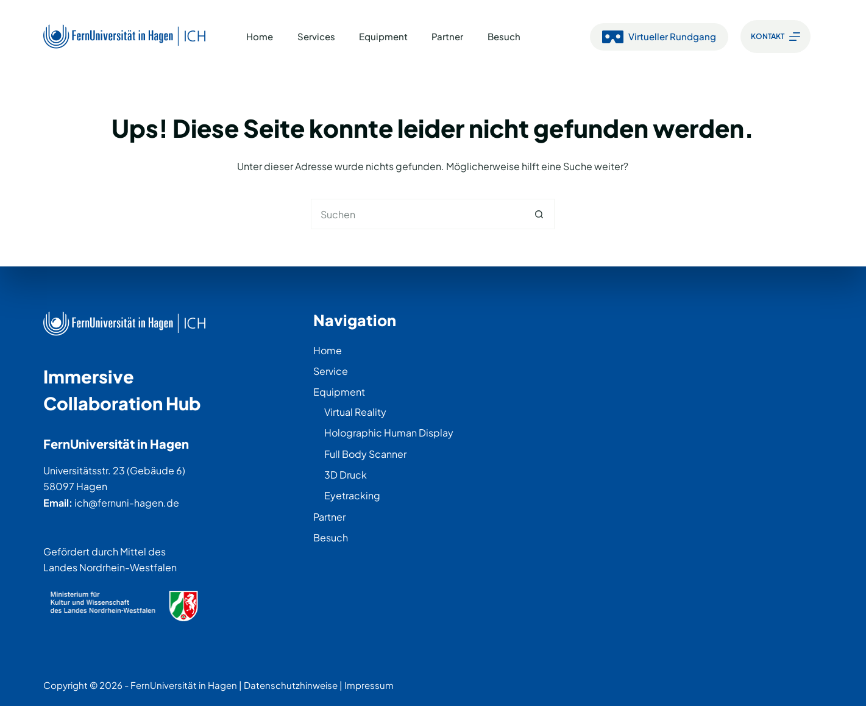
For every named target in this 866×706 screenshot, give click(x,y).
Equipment (383, 36)
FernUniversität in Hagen (183, 685)
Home (259, 36)
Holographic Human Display (388, 432)
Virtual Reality (355, 411)
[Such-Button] (539, 214)
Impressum (369, 685)
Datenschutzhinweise (291, 685)
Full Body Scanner (365, 453)
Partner (447, 36)
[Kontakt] (775, 36)
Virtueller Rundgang (659, 37)
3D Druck (345, 474)
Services (316, 36)
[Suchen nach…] (417, 214)
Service (330, 371)
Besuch (504, 36)
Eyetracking (352, 495)
